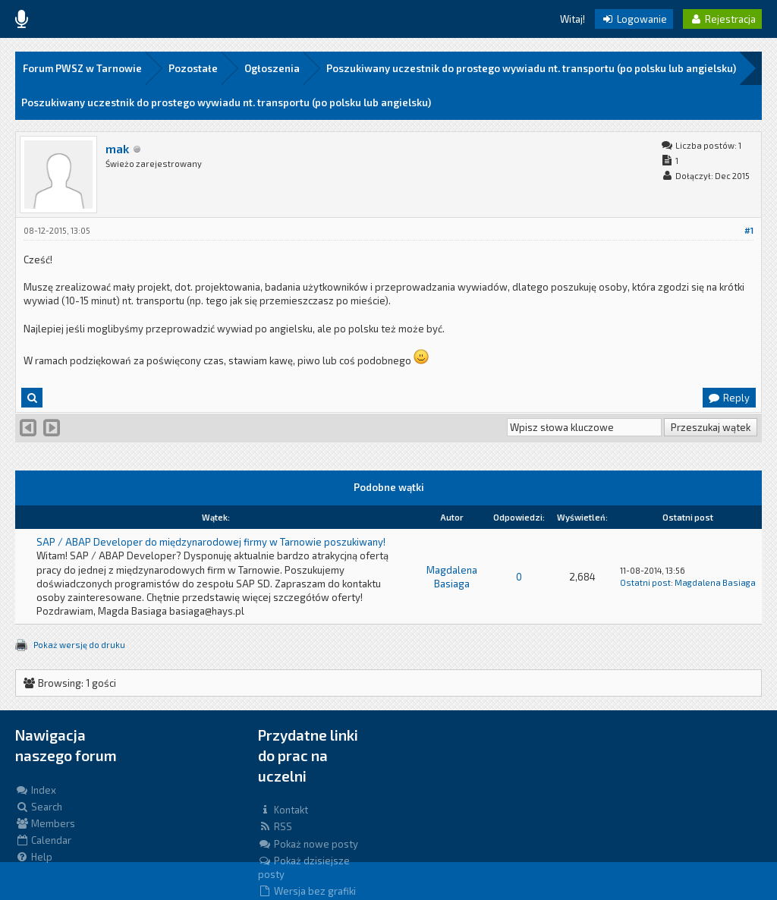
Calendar (43, 840)
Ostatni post (645, 582)
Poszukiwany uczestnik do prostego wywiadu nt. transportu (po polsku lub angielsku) (531, 68)
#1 (748, 230)
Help (33, 857)
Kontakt (283, 810)
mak (117, 148)
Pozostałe (193, 68)
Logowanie (634, 19)
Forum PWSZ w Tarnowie (82, 68)
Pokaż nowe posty (308, 844)
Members (45, 823)
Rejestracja (722, 19)
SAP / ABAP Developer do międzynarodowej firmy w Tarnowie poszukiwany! (210, 542)
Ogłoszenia (272, 68)
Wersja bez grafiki (307, 891)
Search (38, 807)
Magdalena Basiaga (715, 582)
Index (35, 790)
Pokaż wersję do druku (79, 645)
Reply (728, 398)
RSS (275, 826)
